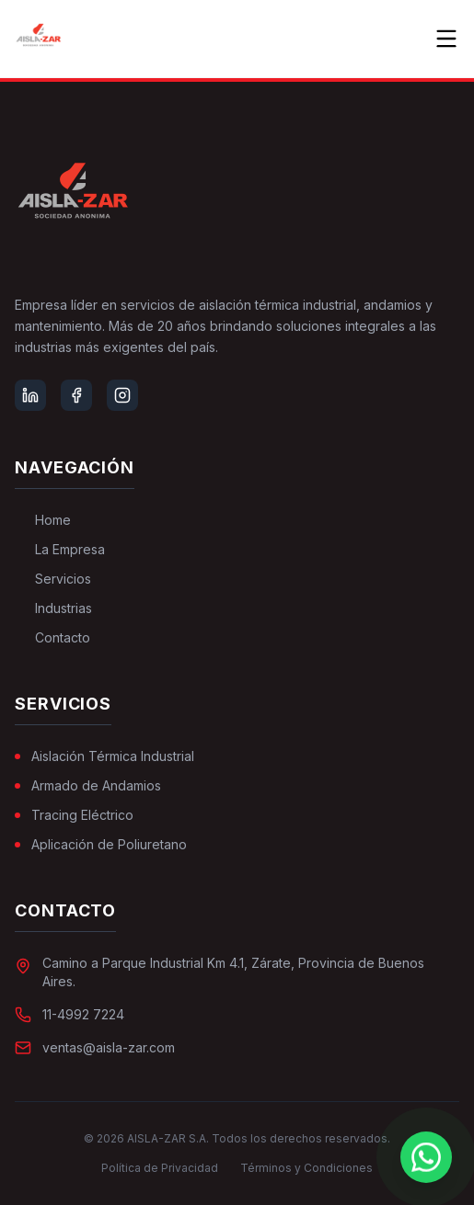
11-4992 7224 (83, 1014)
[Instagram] (122, 395)
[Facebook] (76, 395)
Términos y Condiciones (306, 1168)
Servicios (53, 578)
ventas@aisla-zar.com (108, 1047)
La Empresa (60, 549)
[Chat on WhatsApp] (426, 1157)
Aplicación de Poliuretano (101, 844)
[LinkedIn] (30, 395)
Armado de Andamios (88, 785)
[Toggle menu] (446, 38)
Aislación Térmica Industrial (104, 756)
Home (43, 520)
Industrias (53, 608)
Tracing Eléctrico (74, 815)
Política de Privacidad (159, 1168)
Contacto (52, 637)
